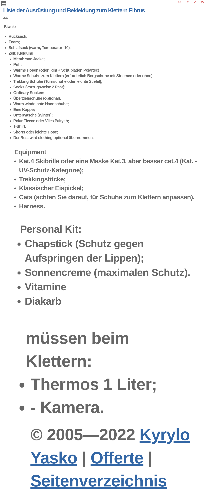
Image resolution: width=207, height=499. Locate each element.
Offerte (117, 458)
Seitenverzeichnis (98, 481)
